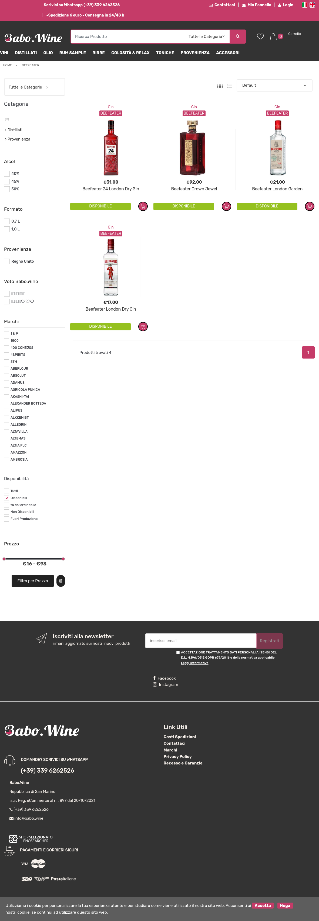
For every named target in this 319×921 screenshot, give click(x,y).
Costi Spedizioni (180, 736)
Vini (4, 52)
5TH (14, 362)
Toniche (165, 52)
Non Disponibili (22, 512)
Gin (110, 107)
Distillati (26, 52)
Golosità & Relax (130, 52)
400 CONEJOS (22, 348)
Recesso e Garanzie (183, 763)
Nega (285, 905)
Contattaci (222, 5)
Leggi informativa (194, 663)
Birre (98, 52)
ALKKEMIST (20, 417)
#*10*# (17, 293)
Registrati (269, 640)
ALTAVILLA (19, 432)
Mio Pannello (256, 5)
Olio (48, 52)
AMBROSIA (19, 459)
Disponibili (19, 498)
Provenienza (195, 52)
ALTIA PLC (19, 445)
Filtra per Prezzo (33, 580)
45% (15, 181)
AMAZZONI (19, 452)
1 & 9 (14, 334)
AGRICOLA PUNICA (25, 390)
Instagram (165, 684)
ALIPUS (16, 410)
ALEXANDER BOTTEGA (28, 403)
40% (15, 173)
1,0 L (15, 229)
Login (285, 5)
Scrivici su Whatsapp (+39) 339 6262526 (82, 5)
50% (15, 189)
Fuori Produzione (24, 519)
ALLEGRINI (19, 425)
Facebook (164, 678)
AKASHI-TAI (20, 397)
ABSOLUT (18, 375)
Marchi (170, 750)
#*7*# (16, 301)
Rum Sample (72, 52)
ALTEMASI (18, 438)
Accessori (228, 52)
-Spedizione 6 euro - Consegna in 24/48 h (85, 15)
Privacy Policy (178, 756)
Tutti (14, 491)
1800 (15, 341)
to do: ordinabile (23, 505)
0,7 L (15, 221)
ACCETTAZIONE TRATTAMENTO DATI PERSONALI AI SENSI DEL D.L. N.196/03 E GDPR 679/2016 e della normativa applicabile (229, 657)
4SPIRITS (18, 355)
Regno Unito (22, 261)
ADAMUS (18, 383)
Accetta (263, 905)
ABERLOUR (19, 368)
